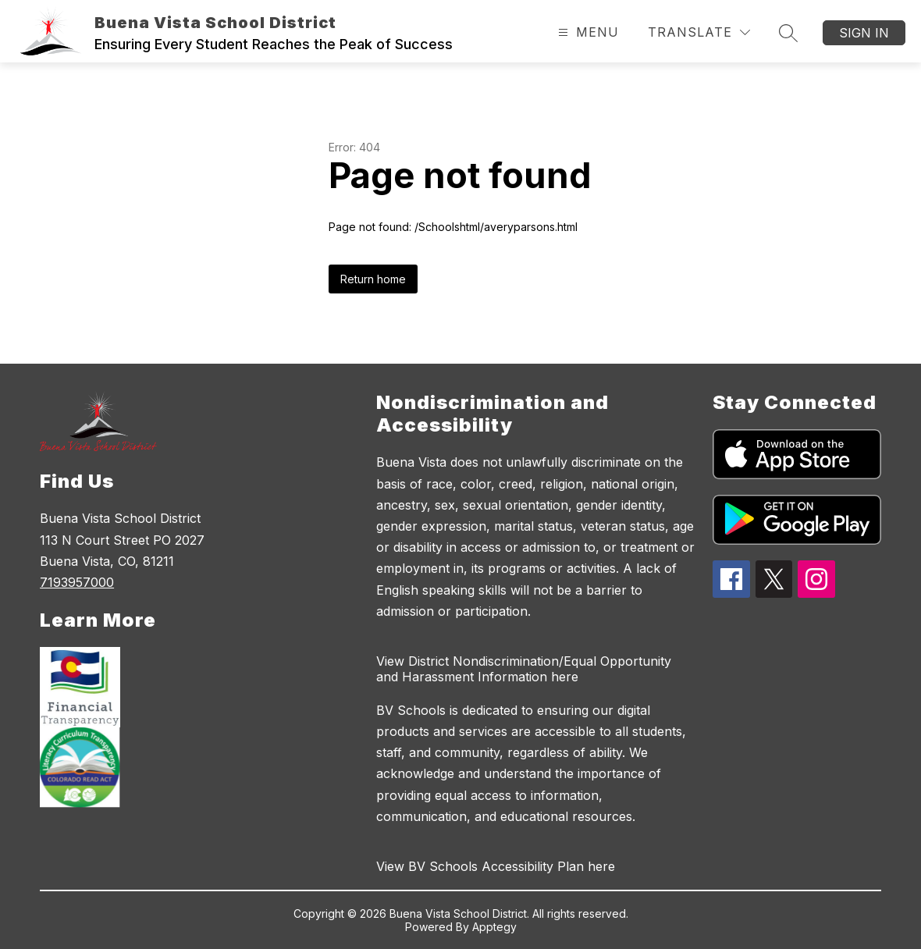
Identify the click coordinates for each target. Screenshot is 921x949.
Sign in (864, 33)
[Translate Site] (699, 32)
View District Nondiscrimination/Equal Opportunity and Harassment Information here (523, 668)
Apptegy (494, 926)
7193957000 (77, 582)
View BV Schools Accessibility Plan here (495, 866)
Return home (373, 279)
